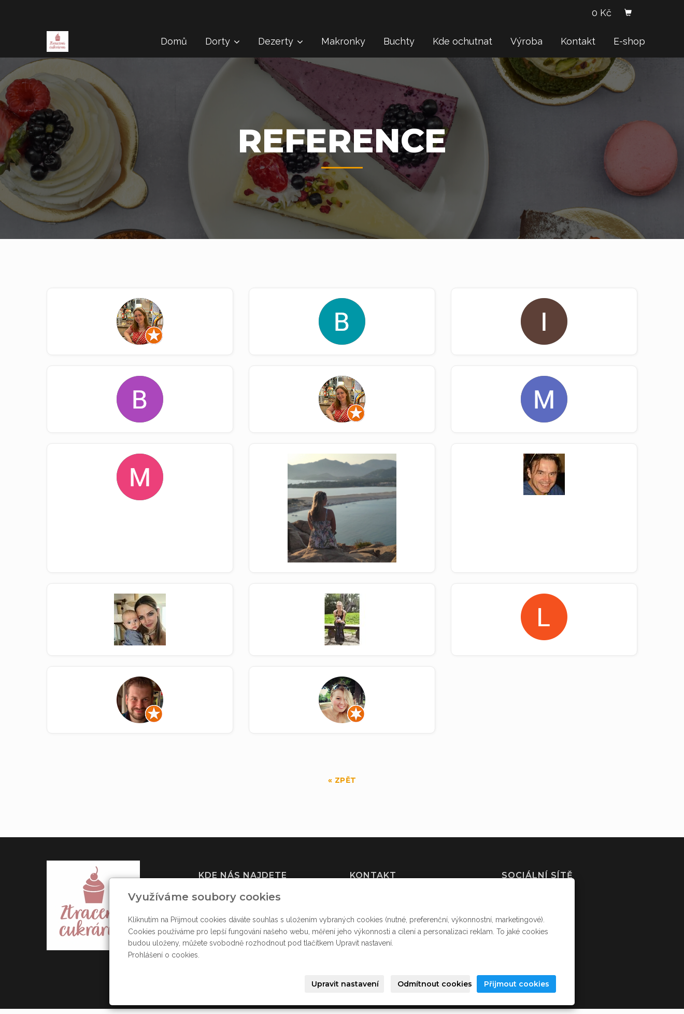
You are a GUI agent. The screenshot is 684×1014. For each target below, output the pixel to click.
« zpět (342, 780)
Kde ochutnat (462, 41)
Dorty (222, 41)
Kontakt (578, 41)
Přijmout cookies (516, 984)
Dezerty (280, 41)
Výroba (526, 41)
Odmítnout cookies (433, 984)
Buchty (399, 41)
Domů (174, 41)
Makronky (343, 41)
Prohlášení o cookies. (164, 955)
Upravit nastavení (345, 984)
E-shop (629, 41)
